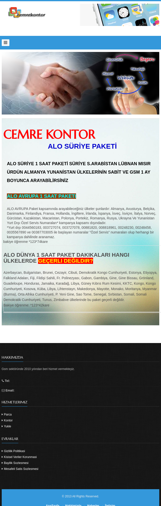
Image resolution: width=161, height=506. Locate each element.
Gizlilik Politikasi (13, 451)
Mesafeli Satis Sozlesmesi (20, 469)
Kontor (7, 420)
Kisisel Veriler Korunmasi (19, 457)
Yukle (6, 426)
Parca (7, 414)
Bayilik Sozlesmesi (15, 463)
